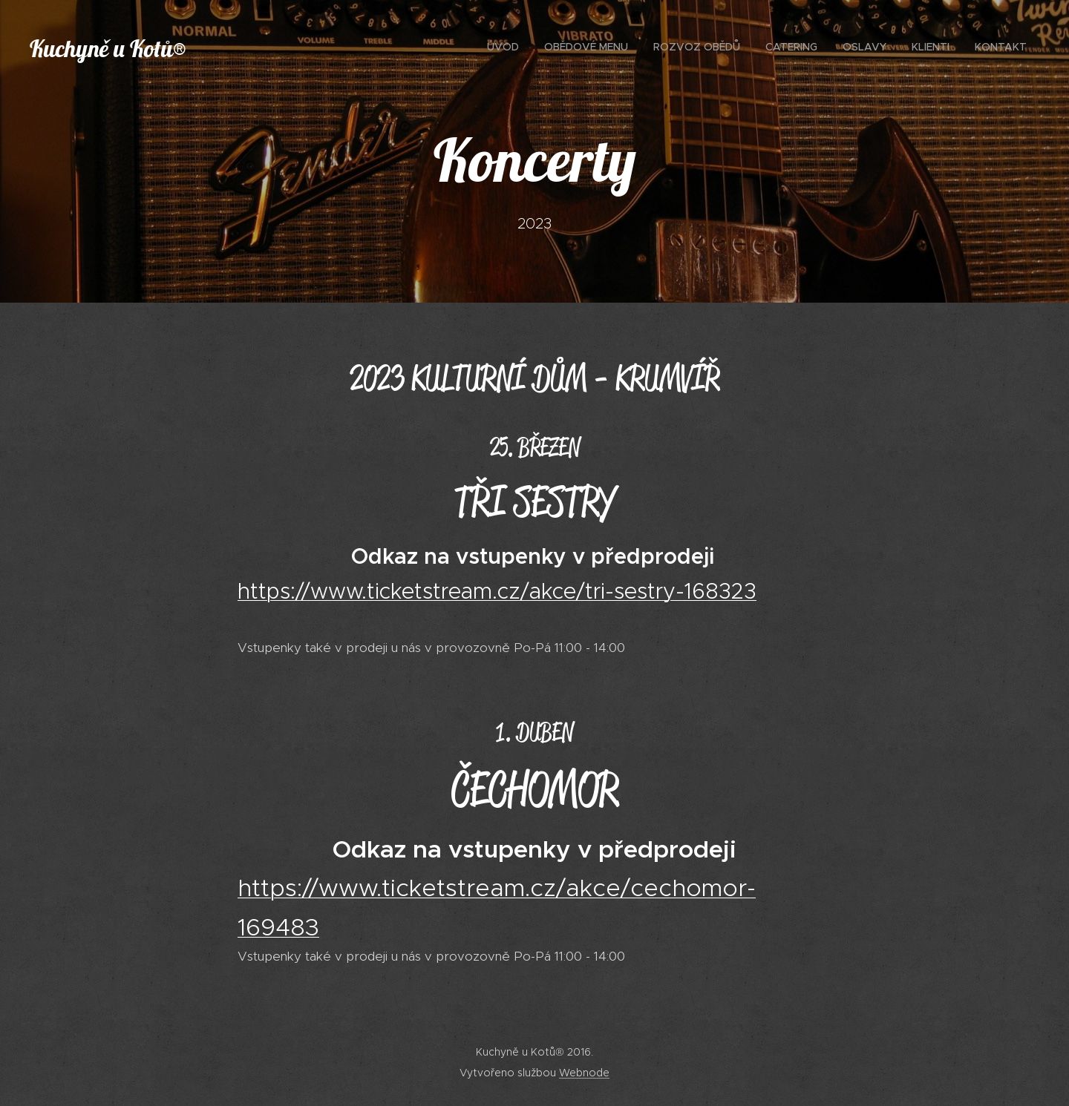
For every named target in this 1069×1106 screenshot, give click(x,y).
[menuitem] (875, 48)
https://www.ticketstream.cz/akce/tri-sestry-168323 (497, 591)
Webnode (584, 1072)
